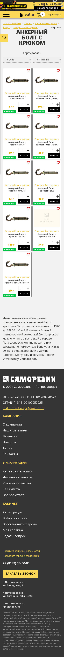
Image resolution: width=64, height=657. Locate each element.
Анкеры (6, 27)
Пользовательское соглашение (21, 555)
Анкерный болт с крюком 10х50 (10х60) (47, 143)
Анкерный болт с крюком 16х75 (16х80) (47, 97)
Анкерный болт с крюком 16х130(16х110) (17, 281)
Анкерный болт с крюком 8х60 (17, 97)
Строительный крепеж (46, 23)
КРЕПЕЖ (28, 23)
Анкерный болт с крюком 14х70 (17, 143)
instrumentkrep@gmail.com (23, 408)
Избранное (56, 27)
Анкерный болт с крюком (25, 27)
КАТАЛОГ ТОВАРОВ (12, 23)
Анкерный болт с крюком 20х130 (17, 235)
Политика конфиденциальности (21, 551)
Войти (29, 14)
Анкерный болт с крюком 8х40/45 (17, 189)
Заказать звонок (47, 7)
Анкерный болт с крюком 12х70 (47, 189)
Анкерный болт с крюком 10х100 (47, 235)
